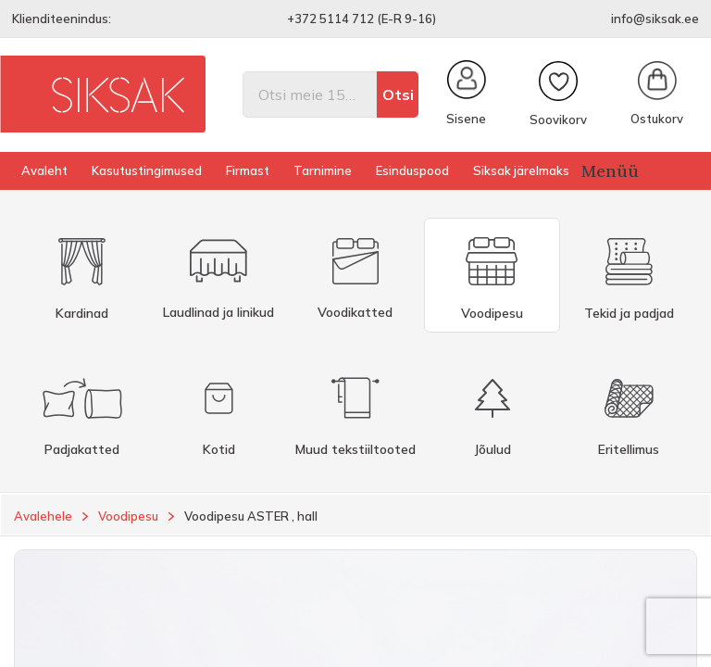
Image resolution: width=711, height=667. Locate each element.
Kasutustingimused (147, 170)
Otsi (398, 94)
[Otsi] (310, 94)
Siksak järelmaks (521, 170)
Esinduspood (412, 170)
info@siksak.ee (655, 18)
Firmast (247, 170)
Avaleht (44, 170)
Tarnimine (322, 170)
